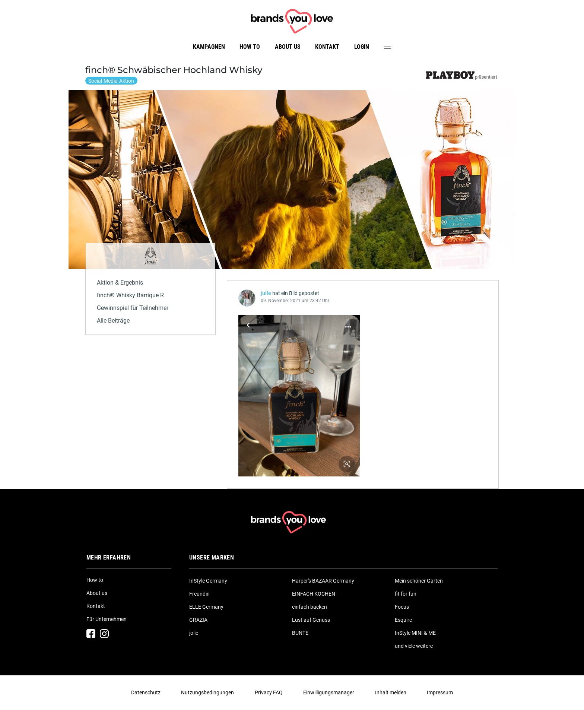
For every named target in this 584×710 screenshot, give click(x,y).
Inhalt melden (390, 692)
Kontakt (327, 46)
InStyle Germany (208, 581)
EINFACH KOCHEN (313, 594)
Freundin (199, 594)
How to (249, 46)
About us (288, 46)
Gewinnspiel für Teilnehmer (132, 307)
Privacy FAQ (269, 692)
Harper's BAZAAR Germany (323, 581)
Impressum (440, 692)
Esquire (403, 620)
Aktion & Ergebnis (120, 282)
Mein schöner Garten (419, 581)
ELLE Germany (206, 607)
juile (266, 293)
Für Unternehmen (106, 619)
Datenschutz (146, 692)
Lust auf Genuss (311, 620)
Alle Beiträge (113, 320)
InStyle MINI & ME (415, 633)
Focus (402, 607)
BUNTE (300, 633)
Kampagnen (209, 46)
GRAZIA (198, 620)
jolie (193, 633)
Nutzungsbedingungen (207, 692)
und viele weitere (414, 646)
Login (361, 46)
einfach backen (309, 607)
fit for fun (405, 594)
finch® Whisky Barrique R (130, 295)
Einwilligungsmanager (328, 692)
